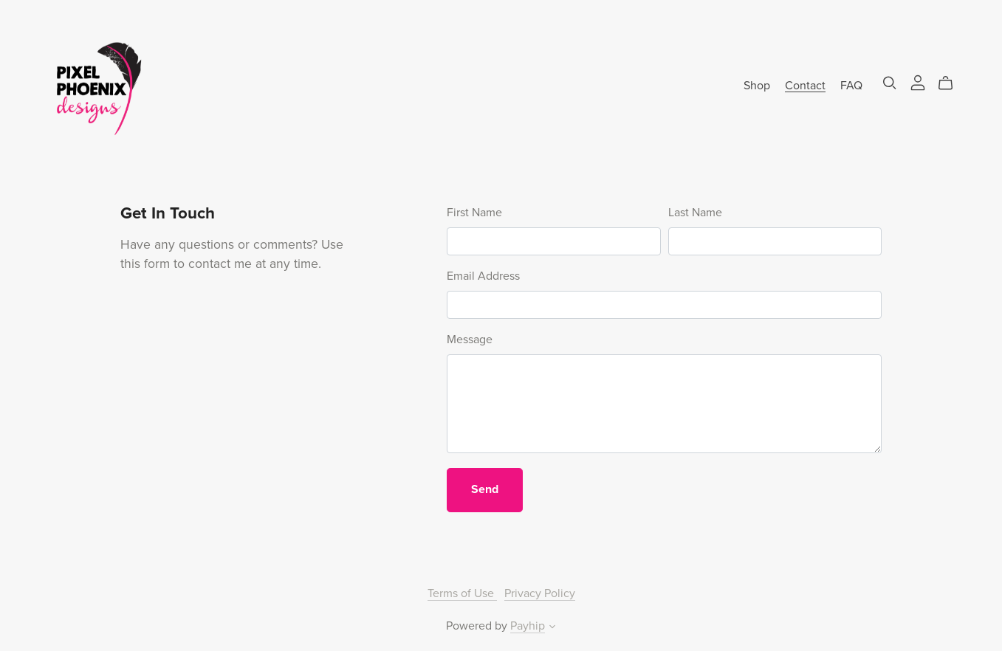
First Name (474, 212)
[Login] (918, 82)
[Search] (889, 83)
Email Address (483, 276)
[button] (552, 628)
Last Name (695, 212)
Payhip (527, 626)
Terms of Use (462, 593)
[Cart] (951, 83)
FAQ (851, 85)
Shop (757, 85)
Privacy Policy (539, 593)
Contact (805, 85)
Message (470, 339)
